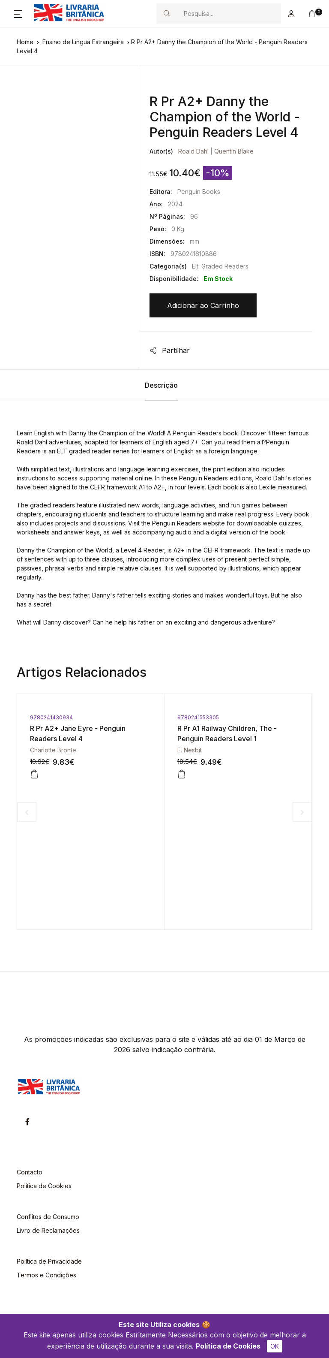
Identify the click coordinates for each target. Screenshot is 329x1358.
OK (274, 1346)
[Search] (228, 13)
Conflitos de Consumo (48, 1216)
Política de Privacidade (49, 1261)
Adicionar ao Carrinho (203, 305)
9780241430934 (51, 717)
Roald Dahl (193, 151)
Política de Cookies (228, 1346)
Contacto (29, 1172)
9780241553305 (198, 717)
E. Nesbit (189, 750)
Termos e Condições (46, 1275)
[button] (18, 13)
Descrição (161, 385)
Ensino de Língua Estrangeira (83, 41)
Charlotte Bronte (53, 750)
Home (25, 41)
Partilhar (170, 350)
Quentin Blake (234, 151)
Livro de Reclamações (48, 1230)
